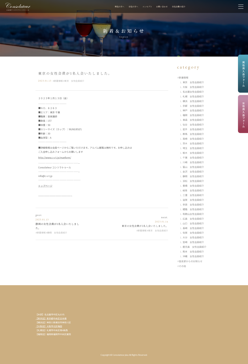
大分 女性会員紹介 (193, 238)
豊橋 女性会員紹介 (193, 186)
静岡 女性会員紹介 (57, 232)
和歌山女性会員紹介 (193, 214)
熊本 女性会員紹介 (193, 252)
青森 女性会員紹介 (193, 120)
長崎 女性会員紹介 (193, 228)
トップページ (45, 186)
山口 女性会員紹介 (193, 223)
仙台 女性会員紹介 (193, 124)
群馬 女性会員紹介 (193, 134)
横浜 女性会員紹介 (193, 101)
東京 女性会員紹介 (74, 80)
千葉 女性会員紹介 (193, 157)
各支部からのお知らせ (190, 261)
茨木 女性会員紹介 (193, 143)
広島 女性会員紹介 (193, 219)
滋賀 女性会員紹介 (193, 200)
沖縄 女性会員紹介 (193, 256)
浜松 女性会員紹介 (193, 181)
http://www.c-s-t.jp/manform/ (54, 157)
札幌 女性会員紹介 (193, 96)
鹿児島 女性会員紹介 (194, 247)
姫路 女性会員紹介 (193, 209)
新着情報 (58, 80)
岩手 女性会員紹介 (193, 129)
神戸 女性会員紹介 (193, 110)
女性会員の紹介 (177, 6)
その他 (182, 266)
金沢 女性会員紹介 (193, 172)
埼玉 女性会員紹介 (193, 148)
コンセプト (140, 6)
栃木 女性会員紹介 (193, 153)
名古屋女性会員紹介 (193, 91)
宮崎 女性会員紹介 (193, 242)
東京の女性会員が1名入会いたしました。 (145, 226)
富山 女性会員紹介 (193, 167)
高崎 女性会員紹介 (193, 139)
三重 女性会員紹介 (193, 195)
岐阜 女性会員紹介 (193, 190)
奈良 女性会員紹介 (193, 205)
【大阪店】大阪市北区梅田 (49, 326)
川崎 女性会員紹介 (193, 162)
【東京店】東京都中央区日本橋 (51, 318)
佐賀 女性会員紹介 (193, 233)
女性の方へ (124, 6)
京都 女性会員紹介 (193, 106)
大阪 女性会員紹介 (193, 87)
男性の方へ (108, 6)
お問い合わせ (158, 6)
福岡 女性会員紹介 (193, 115)
